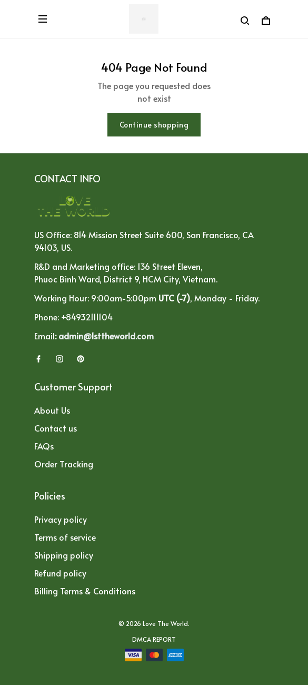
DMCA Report (154, 639)
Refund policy (60, 573)
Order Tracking (63, 463)
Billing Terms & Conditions (84, 590)
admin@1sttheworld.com (106, 335)
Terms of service (65, 537)
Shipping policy (63, 555)
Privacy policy (60, 519)
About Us (52, 410)
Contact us (55, 428)
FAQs (44, 446)
